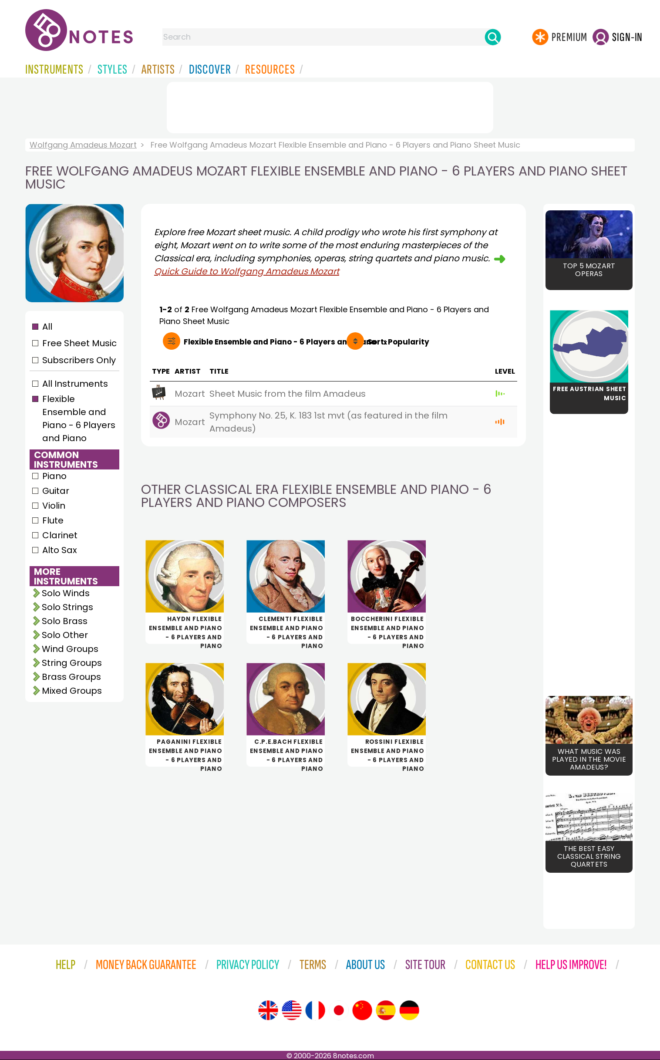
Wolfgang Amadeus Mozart (83, 144)
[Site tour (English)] (268, 1010)
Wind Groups (70, 649)
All (47, 327)
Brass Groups (71, 677)
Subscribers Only (79, 360)
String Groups (72, 663)
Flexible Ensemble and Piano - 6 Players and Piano (78, 418)
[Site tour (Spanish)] (386, 1010)
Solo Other (65, 635)
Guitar (55, 491)
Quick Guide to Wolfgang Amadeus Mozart (246, 271)
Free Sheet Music (79, 343)
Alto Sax (59, 550)
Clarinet (59, 535)
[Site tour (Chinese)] (362, 1010)
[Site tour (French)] (315, 1010)
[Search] (493, 37)
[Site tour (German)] (409, 1010)
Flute (53, 520)
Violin (53, 506)
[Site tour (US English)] (292, 1010)
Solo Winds (66, 593)
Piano (54, 476)
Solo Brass (65, 621)
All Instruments (75, 384)
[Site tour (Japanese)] (339, 1010)
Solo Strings (67, 607)
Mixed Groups (72, 691)
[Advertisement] (330, 105)
